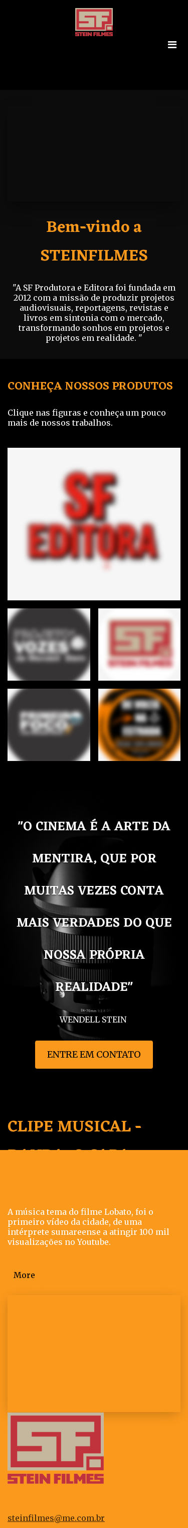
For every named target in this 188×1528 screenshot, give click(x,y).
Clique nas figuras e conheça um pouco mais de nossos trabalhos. (87, 418)
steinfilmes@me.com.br (56, 1518)
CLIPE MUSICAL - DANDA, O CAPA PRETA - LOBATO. (76, 1156)
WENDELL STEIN (94, 1019)
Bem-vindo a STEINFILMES (94, 242)
